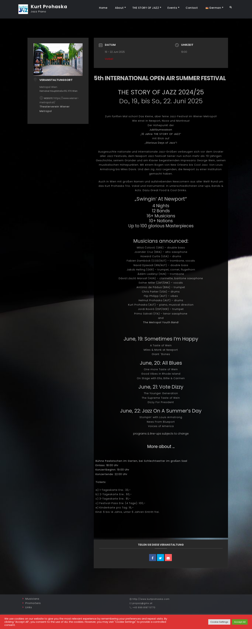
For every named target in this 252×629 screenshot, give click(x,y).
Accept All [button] (240, 622)
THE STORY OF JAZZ (145, 8)
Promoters (33, 603)
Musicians (32, 599)
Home (103, 8)
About (119, 8)
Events (172, 8)
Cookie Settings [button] (219, 622)
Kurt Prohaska (49, 6)
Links (28, 607)
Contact (192, 8)
